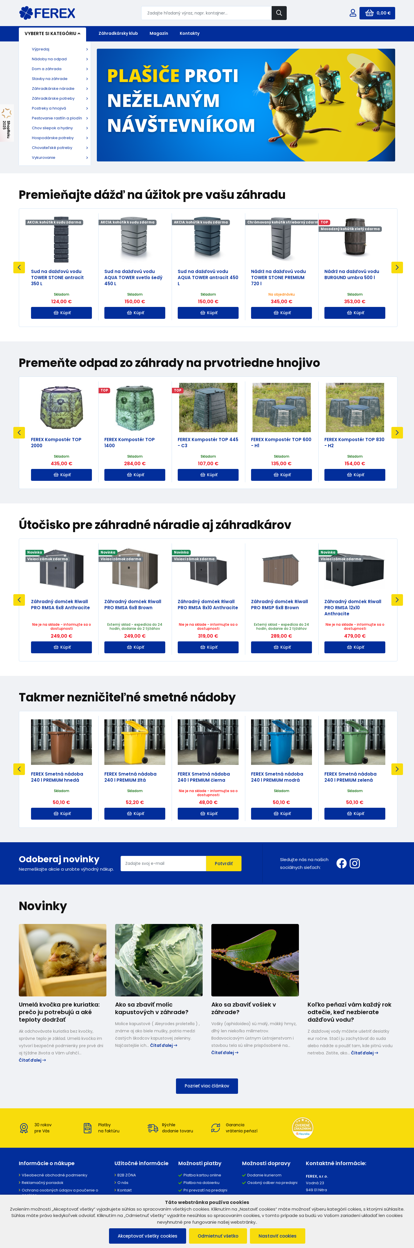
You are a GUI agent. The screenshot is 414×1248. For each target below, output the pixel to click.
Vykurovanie (43, 157)
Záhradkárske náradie (53, 88)
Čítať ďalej (32, 1060)
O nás (122, 1182)
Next (397, 267)
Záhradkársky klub (118, 33)
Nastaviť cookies (278, 1236)
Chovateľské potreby (52, 147)
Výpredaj (40, 49)
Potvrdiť (224, 863)
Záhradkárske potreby (53, 98)
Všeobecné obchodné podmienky (54, 1175)
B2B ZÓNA (126, 1175)
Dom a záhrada (46, 69)
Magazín (159, 33)
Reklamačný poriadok (42, 1182)
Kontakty (189, 33)
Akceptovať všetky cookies (147, 1236)
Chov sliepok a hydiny (52, 128)
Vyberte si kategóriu (52, 33)
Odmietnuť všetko (218, 1236)
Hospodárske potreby (53, 138)
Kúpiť (62, 313)
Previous (19, 267)
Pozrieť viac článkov (207, 1086)
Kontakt (124, 1190)
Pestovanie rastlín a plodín (57, 118)
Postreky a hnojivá (49, 108)
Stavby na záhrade (50, 78)
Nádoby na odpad (49, 59)
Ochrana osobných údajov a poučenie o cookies (60, 1192)
